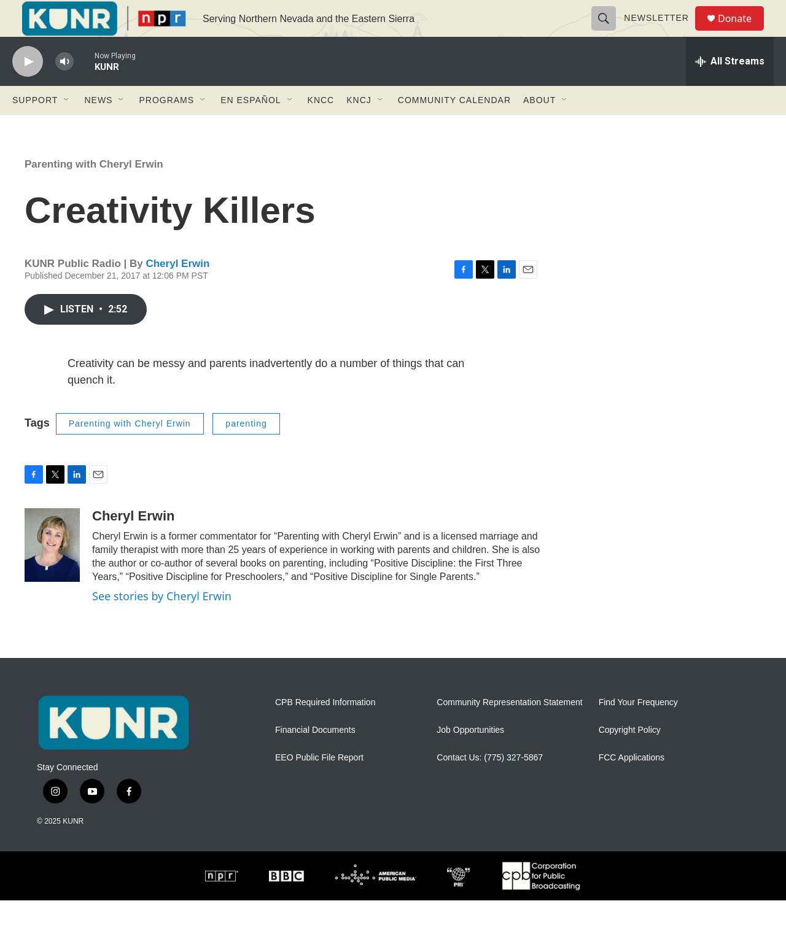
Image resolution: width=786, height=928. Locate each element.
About (539, 128)
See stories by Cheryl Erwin (162, 623)
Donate (742, 32)
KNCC (321, 128)
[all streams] (730, 89)
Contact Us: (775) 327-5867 (490, 785)
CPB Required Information (325, 730)
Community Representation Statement (509, 730)
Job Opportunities (470, 757)
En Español (250, 128)
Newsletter (662, 32)
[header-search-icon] (609, 32)
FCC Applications (631, 785)
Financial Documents (315, 757)
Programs (166, 128)
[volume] (64, 89)
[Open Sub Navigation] (67, 128)
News (98, 128)
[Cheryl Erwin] (52, 572)
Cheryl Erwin (177, 291)
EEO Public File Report (319, 785)
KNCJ (359, 128)
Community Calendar (454, 128)
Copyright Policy (630, 757)
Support (35, 128)
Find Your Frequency (638, 730)
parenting (246, 451)
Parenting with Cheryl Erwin (94, 192)
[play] (27, 89)
